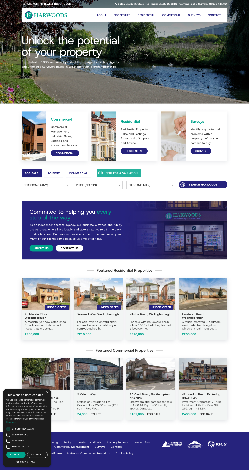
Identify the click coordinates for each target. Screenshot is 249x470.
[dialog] (27, 428)
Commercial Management (71, 447)
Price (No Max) (139, 185)
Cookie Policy (125, 453)
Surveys (194, 15)
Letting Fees (142, 442)
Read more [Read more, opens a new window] (11, 422)
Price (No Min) (86, 185)
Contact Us (69, 248)
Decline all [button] (37, 454)
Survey (200, 151)
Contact (214, 15)
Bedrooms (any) (36, 185)
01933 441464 (218, 4)
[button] (27, 462)
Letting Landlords (89, 442)
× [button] (47, 392)
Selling (68, 442)
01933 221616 (167, 4)
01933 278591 (135, 4)
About (101, 15)
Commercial (171, 15)
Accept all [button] (16, 454)
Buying (53, 442)
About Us (41, 248)
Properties (122, 15)
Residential (146, 15)
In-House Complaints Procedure (88, 453)
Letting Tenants (117, 442)
